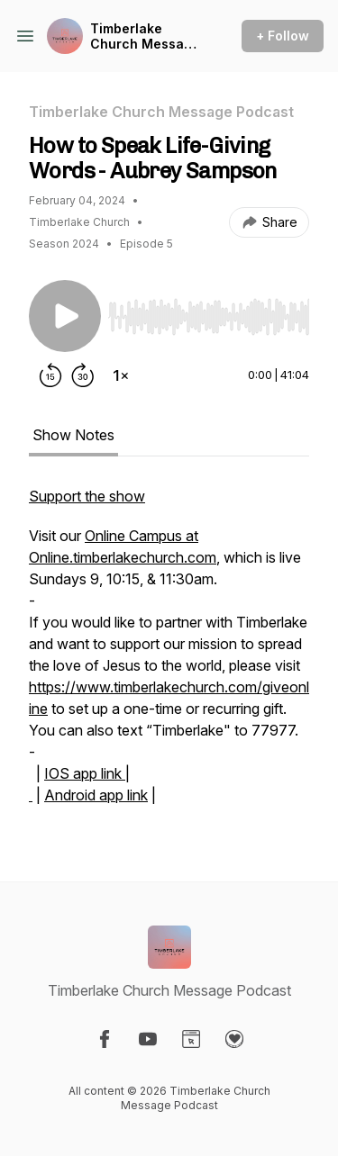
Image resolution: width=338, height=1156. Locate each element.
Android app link (96, 795)
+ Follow (282, 35)
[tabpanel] (169, 654)
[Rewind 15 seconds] (50, 375)
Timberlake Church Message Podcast (145, 36)
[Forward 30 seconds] (83, 375)
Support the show (87, 496)
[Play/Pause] (65, 316)
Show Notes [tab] (73, 435)
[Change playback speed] (121, 375)
